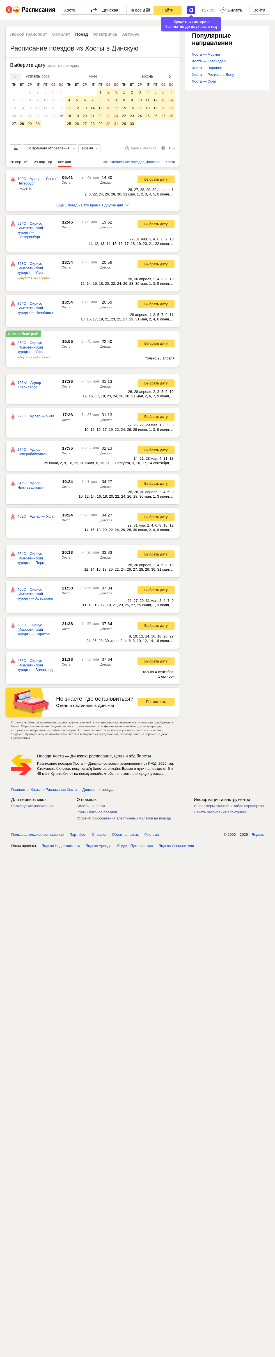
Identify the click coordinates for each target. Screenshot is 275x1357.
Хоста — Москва (206, 54)
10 (45, 100)
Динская (106, 182)
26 (61, 116)
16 (38, 108)
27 (14, 124)
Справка (99, 834)
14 (22, 108)
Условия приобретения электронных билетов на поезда (124, 818)
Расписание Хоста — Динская (71, 789)
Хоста (66, 182)
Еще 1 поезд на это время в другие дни (92, 205)
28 (22, 124)
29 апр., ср (43, 162)
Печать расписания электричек (220, 812)
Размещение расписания (32, 806)
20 (14, 116)
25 (53, 116)
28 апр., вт (19, 162)
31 (116, 124)
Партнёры (77, 834)
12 (61, 100)
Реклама (152, 834)
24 (45, 116)
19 (61, 108)
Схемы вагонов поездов (97, 812)
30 (38, 124)
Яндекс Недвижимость (61, 846)
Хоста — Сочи (204, 81)
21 (22, 116)
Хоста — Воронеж (207, 68)
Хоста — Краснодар (209, 61)
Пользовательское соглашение (37, 834)
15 (30, 108)
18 (53, 108)
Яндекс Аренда (98, 846)
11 (53, 100)
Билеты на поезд (91, 806)
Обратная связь (125, 834)
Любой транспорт (28, 34)
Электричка (105, 34)
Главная (18, 789)
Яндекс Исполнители (176, 846)
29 (30, 124)
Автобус (130, 34)
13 (14, 108)
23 (38, 116)
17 (45, 108)
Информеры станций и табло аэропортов (229, 806)
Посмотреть (156, 702)
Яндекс (257, 834)
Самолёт (61, 34)
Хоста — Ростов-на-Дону (213, 74)
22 (30, 116)
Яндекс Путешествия (135, 846)
